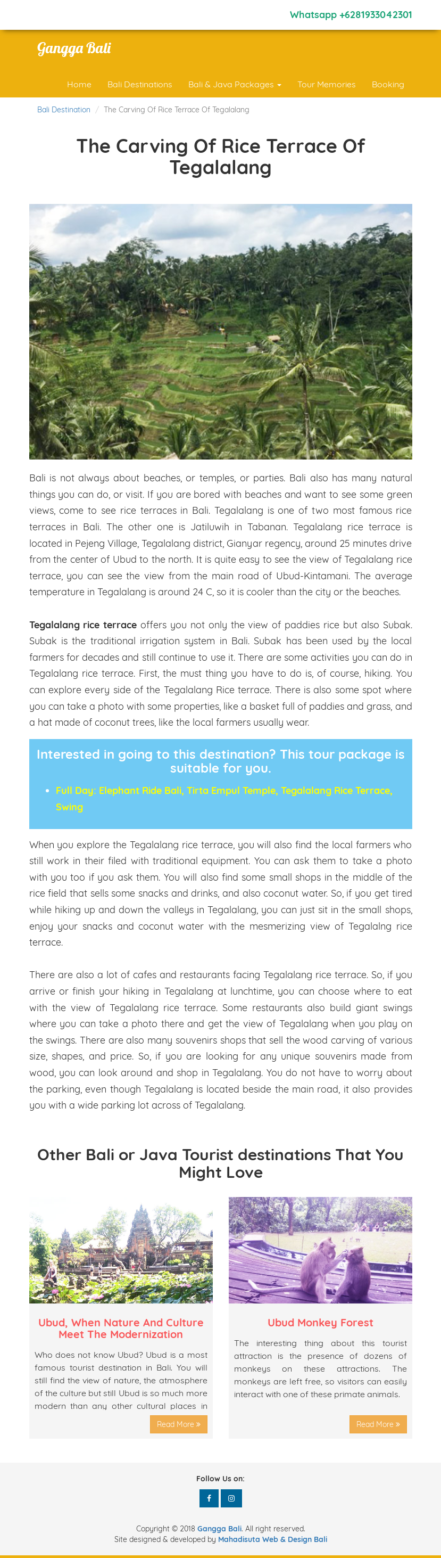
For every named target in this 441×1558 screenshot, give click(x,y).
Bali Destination (63, 109)
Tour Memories (326, 84)
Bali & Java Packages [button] (234, 84)
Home (79, 84)
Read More (179, 1424)
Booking (388, 84)
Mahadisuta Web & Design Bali (272, 1539)
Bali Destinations (139, 84)
